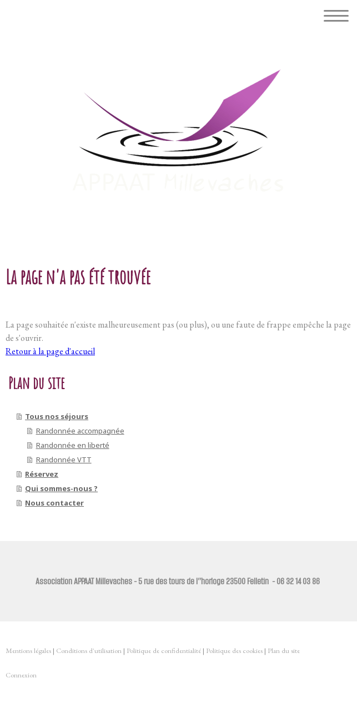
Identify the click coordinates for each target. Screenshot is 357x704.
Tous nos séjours (56, 416)
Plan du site (284, 650)
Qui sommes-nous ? (61, 488)
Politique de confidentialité (164, 650)
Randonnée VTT (64, 460)
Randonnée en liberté (72, 445)
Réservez (41, 474)
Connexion (21, 675)
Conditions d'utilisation (89, 650)
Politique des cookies (234, 650)
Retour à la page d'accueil (50, 351)
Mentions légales (28, 650)
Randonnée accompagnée (80, 431)
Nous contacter (54, 503)
